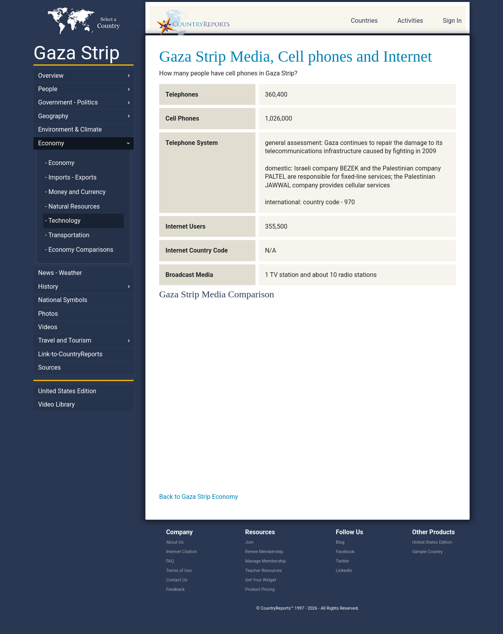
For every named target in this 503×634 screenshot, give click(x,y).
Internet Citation (181, 551)
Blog (340, 542)
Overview (51, 75)
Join (249, 542)
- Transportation (67, 235)
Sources (49, 367)
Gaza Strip (76, 53)
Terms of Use (179, 570)
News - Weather (60, 273)
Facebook (345, 551)
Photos (48, 313)
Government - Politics (68, 102)
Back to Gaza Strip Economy (198, 496)
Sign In (452, 20)
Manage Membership (265, 561)
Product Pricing (260, 589)
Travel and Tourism (64, 340)
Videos (47, 327)
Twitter (342, 561)
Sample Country (427, 551)
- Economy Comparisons (79, 249)
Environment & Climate (70, 129)
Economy (51, 143)
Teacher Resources (263, 570)
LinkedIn (344, 570)
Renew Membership (264, 551)
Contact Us (176, 580)
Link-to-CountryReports (70, 354)
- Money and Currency (75, 192)
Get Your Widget (260, 580)
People (47, 89)
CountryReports (235, 23)
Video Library (56, 404)
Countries (364, 20)
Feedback (175, 589)
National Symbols (62, 300)
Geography (53, 116)
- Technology (63, 220)
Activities (410, 20)
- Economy (59, 163)
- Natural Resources (72, 206)
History (48, 286)
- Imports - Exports (71, 177)
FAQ (170, 561)
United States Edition (67, 391)
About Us (175, 542)
